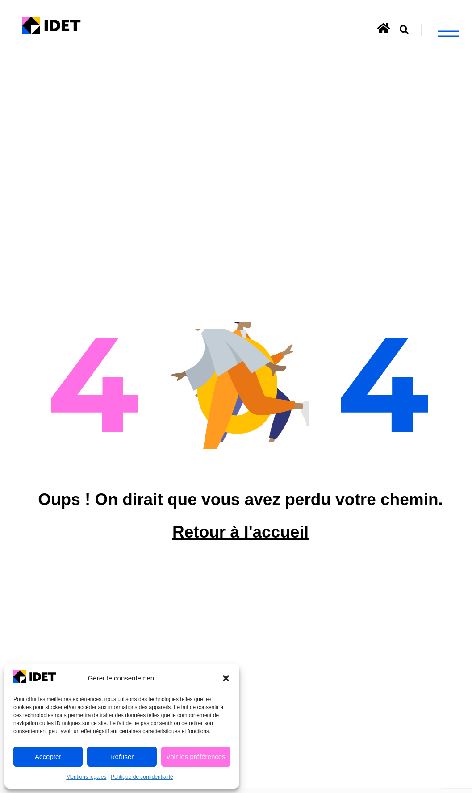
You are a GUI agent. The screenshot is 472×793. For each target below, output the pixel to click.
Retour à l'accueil (240, 540)
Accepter (48, 756)
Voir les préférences (196, 756)
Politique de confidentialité (142, 777)
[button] (225, 678)
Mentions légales (86, 777)
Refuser (122, 756)
